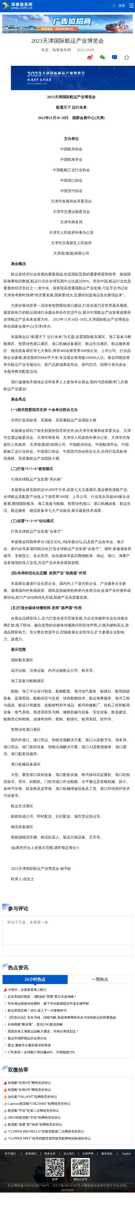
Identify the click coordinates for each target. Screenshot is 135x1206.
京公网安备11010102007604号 (28, 1185)
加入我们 (69, 1153)
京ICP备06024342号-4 (68, 1185)
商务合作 (50, 1153)
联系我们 (31, 1153)
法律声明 (87, 1153)
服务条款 (106, 1153)
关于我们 (10, 1153)
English (126, 1153)
